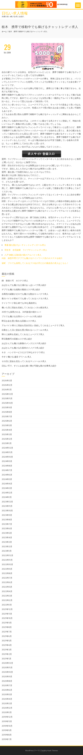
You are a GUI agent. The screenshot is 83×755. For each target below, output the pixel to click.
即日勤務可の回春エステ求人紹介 (17, 339)
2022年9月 (7, 569)
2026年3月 (7, 380)
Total (43, 750)
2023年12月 (7, 501)
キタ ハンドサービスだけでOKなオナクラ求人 (23, 352)
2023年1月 (7, 551)
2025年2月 (7, 439)
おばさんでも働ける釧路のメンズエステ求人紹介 (24, 343)
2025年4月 (7, 430)
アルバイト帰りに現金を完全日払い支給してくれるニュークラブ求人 (33, 325)
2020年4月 (7, 699)
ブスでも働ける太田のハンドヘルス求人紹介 (22, 316)
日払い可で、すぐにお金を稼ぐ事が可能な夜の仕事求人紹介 (29, 365)
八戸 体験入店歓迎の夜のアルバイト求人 (23, 255)
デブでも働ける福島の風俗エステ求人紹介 (21, 289)
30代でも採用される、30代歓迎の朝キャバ (21, 312)
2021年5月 (7, 640)
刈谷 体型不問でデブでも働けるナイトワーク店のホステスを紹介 (32, 258)
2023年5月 (7, 533)
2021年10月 (7, 618)
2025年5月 (7, 425)
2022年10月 (7, 564)
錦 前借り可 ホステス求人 (15, 280)
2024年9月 (7, 461)
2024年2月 (7, 492)
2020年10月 (7, 672)
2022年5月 (7, 587)
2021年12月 (7, 609)
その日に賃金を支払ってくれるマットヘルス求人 (24, 361)
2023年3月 (7, 542)
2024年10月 (7, 457)
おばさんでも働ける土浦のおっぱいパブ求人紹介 (24, 285)
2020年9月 (7, 676)
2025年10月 (7, 403)
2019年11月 (7, 721)
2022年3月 (7, 595)
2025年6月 (7, 421)
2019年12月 (7, 717)
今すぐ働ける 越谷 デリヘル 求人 (16, 356)
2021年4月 (7, 645)
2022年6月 (7, 582)
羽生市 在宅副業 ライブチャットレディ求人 (26, 250)
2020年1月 (7, 712)
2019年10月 (7, 726)
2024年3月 (7, 488)
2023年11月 (7, 506)
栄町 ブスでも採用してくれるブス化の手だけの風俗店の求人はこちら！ (35, 263)
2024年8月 (7, 465)
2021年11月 (7, 613)
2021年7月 (7, 631)
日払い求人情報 (15, 13)
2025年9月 (7, 407)
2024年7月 (7, 470)
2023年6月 (7, 528)
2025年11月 (7, 398)
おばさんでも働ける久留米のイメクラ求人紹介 (23, 348)
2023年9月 (7, 515)
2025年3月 (7, 434)
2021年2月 (7, 654)
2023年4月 (7, 537)
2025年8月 (7, 412)
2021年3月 (7, 649)
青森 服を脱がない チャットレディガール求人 (25, 245)
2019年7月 (7, 739)
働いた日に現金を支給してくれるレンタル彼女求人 (25, 307)
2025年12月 (7, 394)
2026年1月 (7, 389)
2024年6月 (7, 474)
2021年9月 (7, 622)
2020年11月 (7, 667)
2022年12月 (7, 555)
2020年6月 (7, 690)
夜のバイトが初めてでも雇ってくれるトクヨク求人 (25, 298)
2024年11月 (7, 452)
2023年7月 (7, 524)
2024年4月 (7, 483)
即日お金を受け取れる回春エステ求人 (19, 321)
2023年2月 (7, 546)
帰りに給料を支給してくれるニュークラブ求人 (23, 334)
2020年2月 (7, 708)
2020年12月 (7, 663)
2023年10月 (7, 510)
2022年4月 (7, 591)
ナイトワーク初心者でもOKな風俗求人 (19, 303)
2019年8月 (7, 734)
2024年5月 (7, 479)
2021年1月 (6, 658)
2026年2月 (7, 385)
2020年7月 (7, 685)
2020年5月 (7, 694)
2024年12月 (7, 448)
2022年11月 (7, 560)
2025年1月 (7, 443)
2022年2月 (7, 600)
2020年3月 (7, 703)
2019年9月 (7, 730)
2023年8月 (7, 519)
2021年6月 (7, 636)
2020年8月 (7, 681)
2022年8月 (7, 573)
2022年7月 (7, 578)
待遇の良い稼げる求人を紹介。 (13, 16)
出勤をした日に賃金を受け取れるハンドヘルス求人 (25, 330)
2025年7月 (7, 416)
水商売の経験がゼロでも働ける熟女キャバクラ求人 (25, 294)
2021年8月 (7, 627)
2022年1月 (7, 604)
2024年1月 (7, 497)
